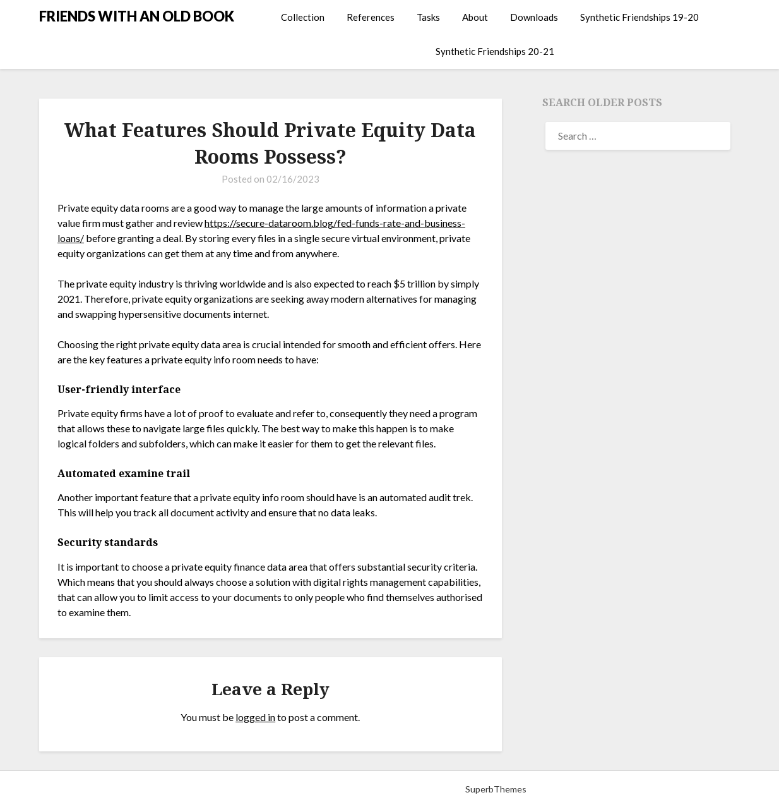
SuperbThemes (495, 789)
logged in (255, 717)
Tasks (428, 17)
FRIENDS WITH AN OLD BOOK (136, 16)
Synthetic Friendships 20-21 (495, 51)
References (371, 17)
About (475, 17)
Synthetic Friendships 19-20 (639, 17)
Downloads (534, 17)
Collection (302, 17)
